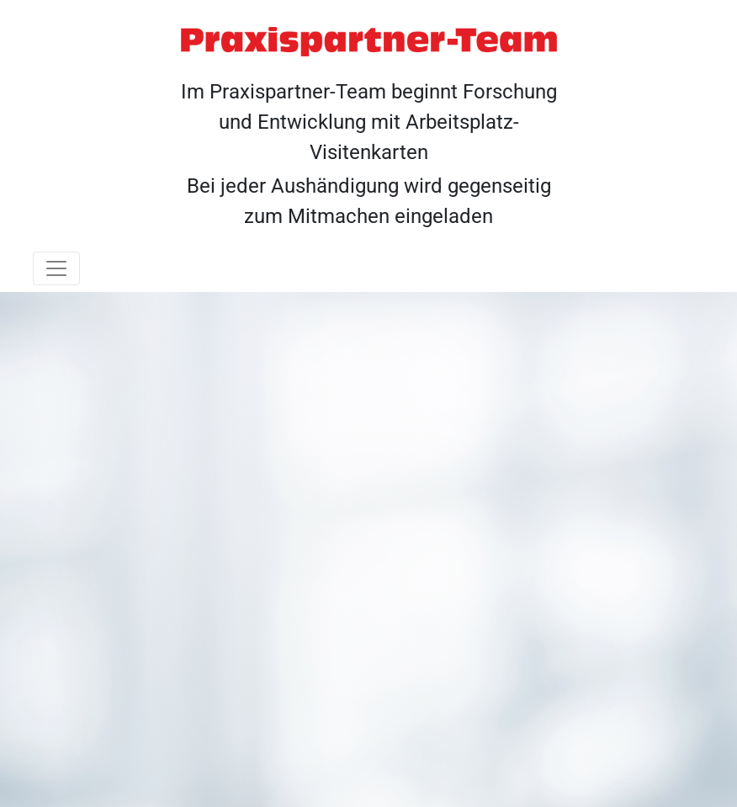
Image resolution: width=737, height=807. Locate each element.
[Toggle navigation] (56, 268)
